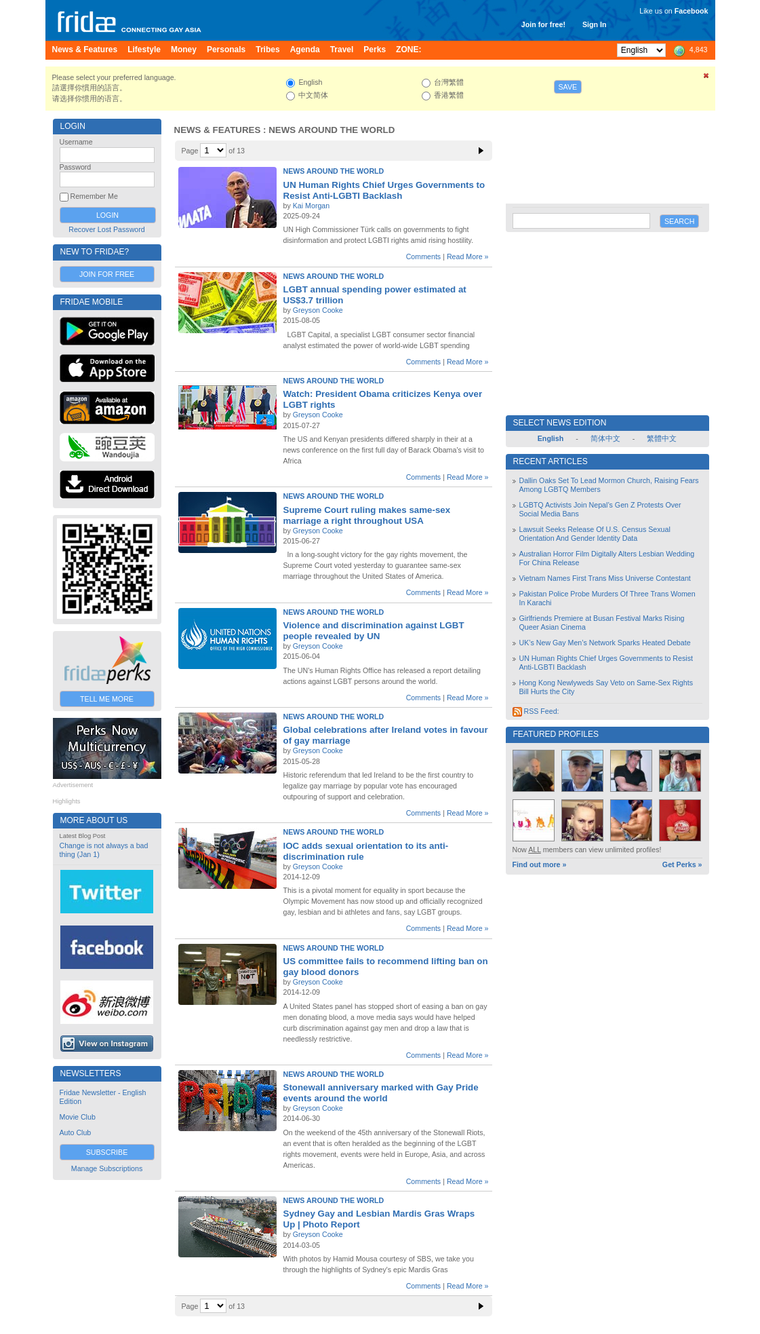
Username (76, 142)
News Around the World (333, 171)
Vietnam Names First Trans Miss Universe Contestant (605, 578)
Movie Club (78, 1117)
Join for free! (543, 24)
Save (568, 87)
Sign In (594, 24)
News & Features (217, 130)
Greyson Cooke (318, 310)
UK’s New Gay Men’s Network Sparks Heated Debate (605, 643)
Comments (423, 256)
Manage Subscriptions (106, 1168)
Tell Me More (107, 699)
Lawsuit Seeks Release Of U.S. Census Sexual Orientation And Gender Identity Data (595, 533)
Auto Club (76, 1132)
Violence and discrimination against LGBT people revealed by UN (373, 630)
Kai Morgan (311, 206)
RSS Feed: (536, 711)
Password (76, 167)
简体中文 (605, 438)
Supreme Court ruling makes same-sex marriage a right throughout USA (367, 515)
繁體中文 (662, 438)
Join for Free (106, 274)
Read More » (468, 256)
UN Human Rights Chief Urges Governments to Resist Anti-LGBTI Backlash (384, 190)
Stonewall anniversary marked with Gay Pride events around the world (381, 1092)
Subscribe (107, 1152)
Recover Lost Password (106, 229)
